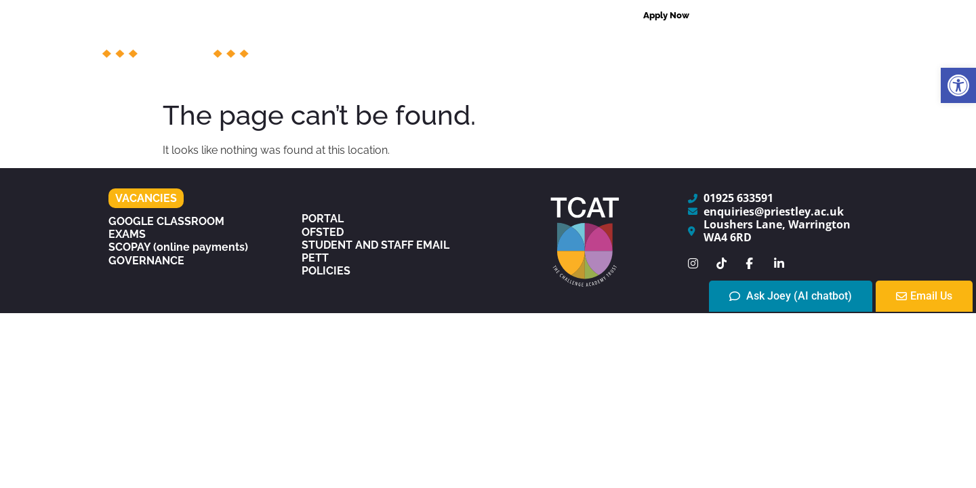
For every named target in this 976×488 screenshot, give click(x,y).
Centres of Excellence (742, 47)
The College (364, 47)
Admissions (619, 47)
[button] (958, 85)
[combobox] (779, 15)
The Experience (569, 78)
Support (532, 47)
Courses (453, 47)
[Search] (860, 15)
